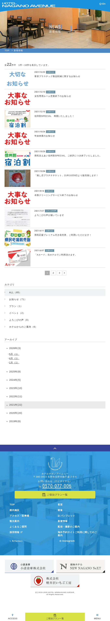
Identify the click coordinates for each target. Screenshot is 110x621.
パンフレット (66, 515)
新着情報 (63, 521)
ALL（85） (15, 292)
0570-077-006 (56, 486)
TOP (12, 504)
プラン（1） (16, 306)
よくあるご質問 (18, 526)
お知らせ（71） (18, 299)
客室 (60, 504)
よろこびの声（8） (19, 320)
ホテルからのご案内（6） (23, 326)
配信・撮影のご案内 (69, 526)
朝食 (60, 510)
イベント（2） (17, 313)
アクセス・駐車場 (19, 515)
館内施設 (14, 510)
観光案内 (14, 521)
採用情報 (16, 532)
